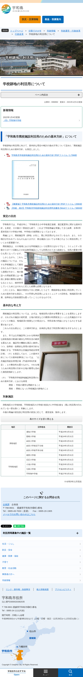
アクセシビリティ (63, 589)
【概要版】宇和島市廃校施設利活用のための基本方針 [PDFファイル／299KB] (46, 204)
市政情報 (51, 31)
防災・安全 (7, 550)
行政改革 (19, 34)
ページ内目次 (41, 95)
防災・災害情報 (30, 19)
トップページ (16, 31)
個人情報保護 (42, 589)
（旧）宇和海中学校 (12, 120)
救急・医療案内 (53, 19)
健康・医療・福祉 (10, 556)
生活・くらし (8, 544)
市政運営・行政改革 (70, 31)
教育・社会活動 (9, 568)
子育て (5, 562)
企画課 (6, 504)
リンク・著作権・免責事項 (18, 589)
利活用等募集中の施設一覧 (17, 533)
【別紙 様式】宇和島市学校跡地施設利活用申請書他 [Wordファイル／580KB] (46, 208)
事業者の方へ (8, 574)
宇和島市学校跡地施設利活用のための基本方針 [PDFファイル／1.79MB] (44, 155)
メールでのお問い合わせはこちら (19, 514)
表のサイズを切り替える (42, 419)
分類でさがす (35, 31)
